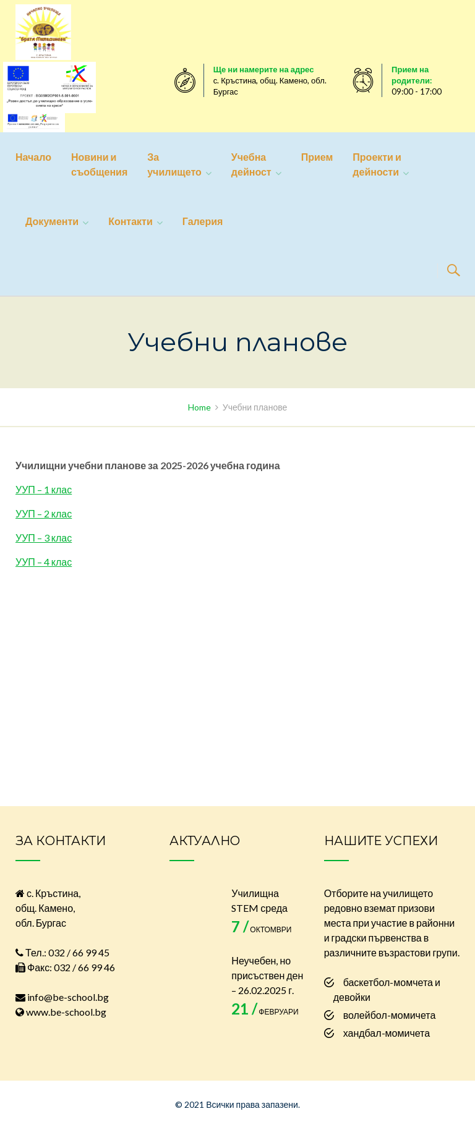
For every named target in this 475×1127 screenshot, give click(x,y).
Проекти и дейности (377, 164)
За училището (174, 164)
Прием (317, 157)
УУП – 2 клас (43, 513)
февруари (264, 1011)
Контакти (130, 221)
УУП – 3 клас (43, 537)
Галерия (202, 221)
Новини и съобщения (99, 164)
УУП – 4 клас (43, 562)
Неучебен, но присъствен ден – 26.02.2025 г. (267, 975)
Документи (52, 221)
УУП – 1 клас (43, 489)
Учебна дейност (251, 164)
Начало (33, 157)
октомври (261, 929)
